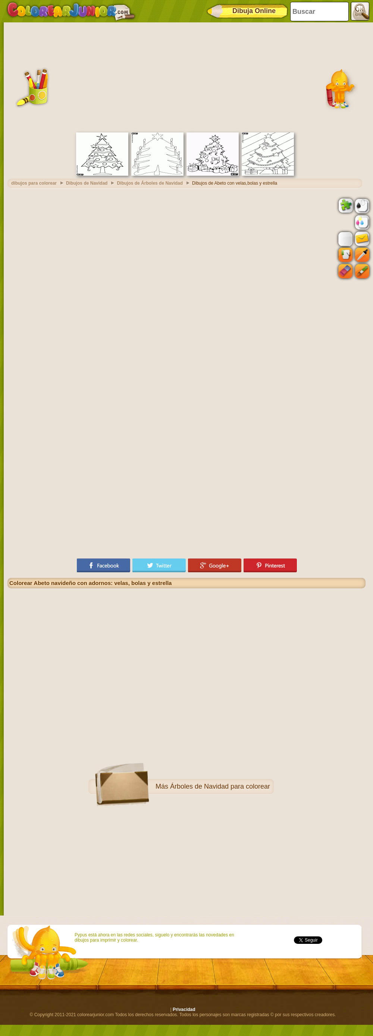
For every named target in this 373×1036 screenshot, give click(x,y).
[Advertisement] (186, 76)
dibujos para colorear (34, 183)
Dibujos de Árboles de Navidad (150, 183)
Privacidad (184, 1009)
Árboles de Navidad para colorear (220, 786)
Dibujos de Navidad (86, 183)
